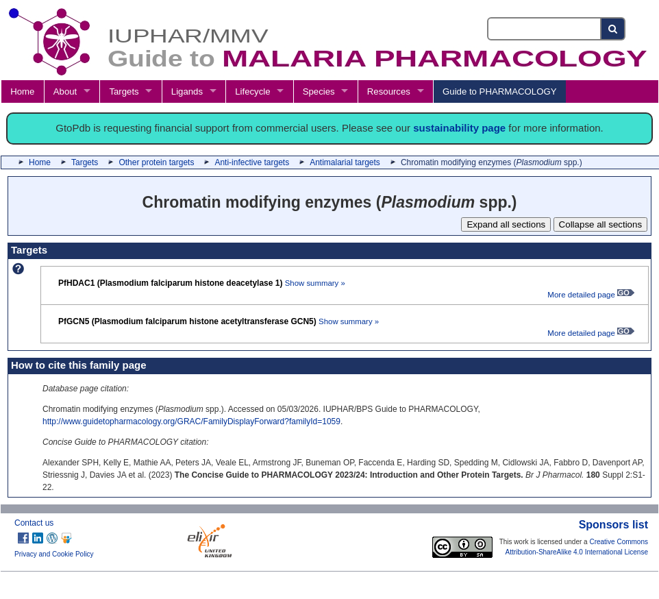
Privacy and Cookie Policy (54, 554)
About (65, 91)
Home (22, 91)
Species (319, 91)
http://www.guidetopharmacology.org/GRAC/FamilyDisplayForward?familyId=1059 (191, 421)
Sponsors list (613, 524)
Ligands (187, 91)
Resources (388, 91)
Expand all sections (506, 224)
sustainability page (459, 128)
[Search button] (613, 28)
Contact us (33, 523)
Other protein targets (156, 162)
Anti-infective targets (251, 162)
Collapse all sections (601, 224)
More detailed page (590, 295)
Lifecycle (252, 91)
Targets (123, 91)
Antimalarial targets (345, 162)
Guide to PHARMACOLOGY (499, 91)
